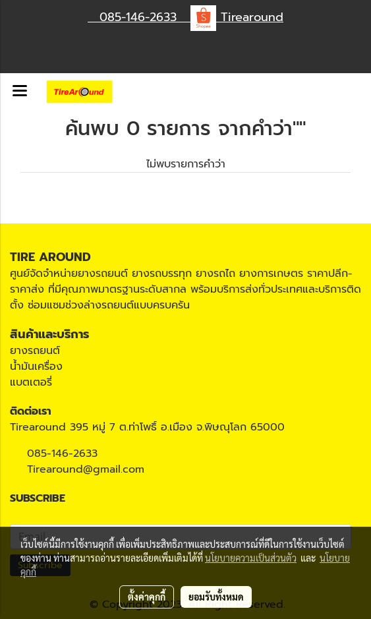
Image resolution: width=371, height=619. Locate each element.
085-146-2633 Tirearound (185, 17)
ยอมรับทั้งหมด (216, 597)
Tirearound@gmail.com (85, 469)
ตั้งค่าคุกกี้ (146, 597)
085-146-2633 (62, 453)
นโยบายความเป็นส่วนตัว (251, 558)
